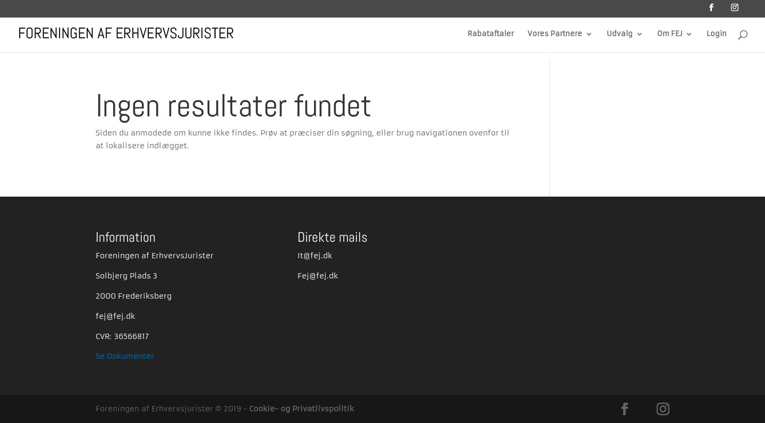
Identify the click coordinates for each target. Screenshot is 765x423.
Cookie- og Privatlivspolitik (301, 408)
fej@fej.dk (115, 316)
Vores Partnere (555, 34)
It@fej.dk (315, 255)
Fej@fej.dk (318, 276)
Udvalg (620, 34)
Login (717, 34)
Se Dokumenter (125, 356)
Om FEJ (669, 34)
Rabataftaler (491, 34)
